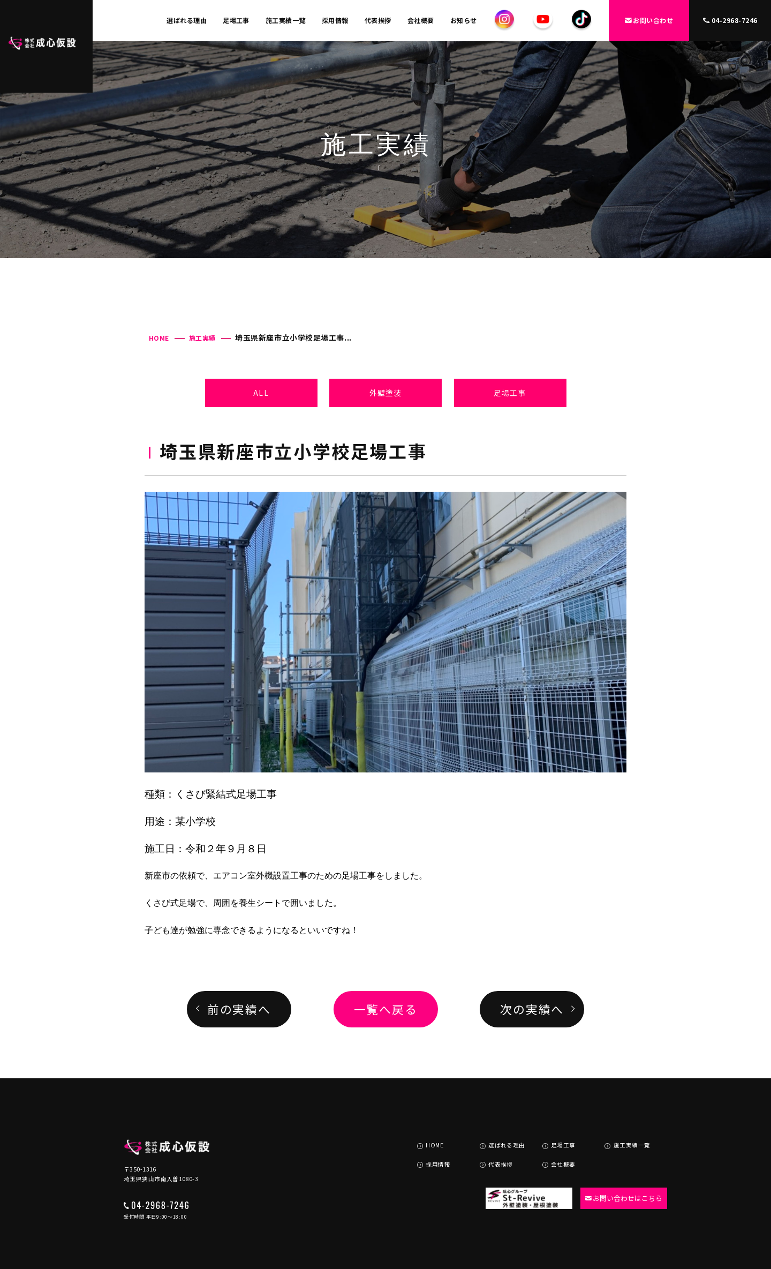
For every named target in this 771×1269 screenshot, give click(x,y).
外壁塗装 (385, 392)
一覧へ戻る (386, 1009)
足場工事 (236, 20)
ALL (260, 392)
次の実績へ (532, 1009)
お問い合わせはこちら (619, 1170)
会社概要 (420, 20)
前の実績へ (239, 1009)
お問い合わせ (649, 20)
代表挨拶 (378, 20)
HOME (159, 337)
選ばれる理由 (187, 20)
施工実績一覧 (286, 20)
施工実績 (202, 337)
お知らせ (463, 20)
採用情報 (335, 20)
